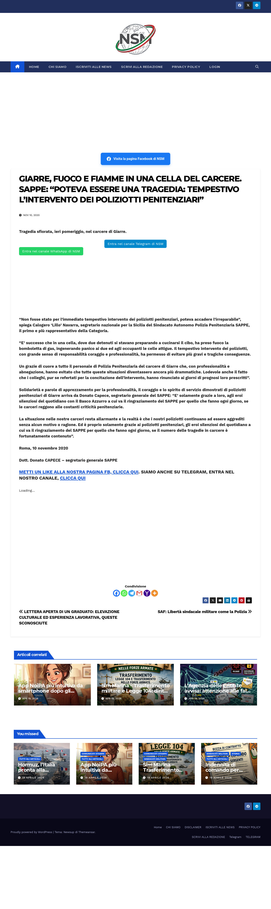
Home (158, 827)
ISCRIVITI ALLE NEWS (94, 67)
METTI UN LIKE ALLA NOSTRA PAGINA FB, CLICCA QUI (78, 471)
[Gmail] (139, 593)
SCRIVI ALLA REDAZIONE (142, 67)
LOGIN (214, 67)
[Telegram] (131, 593)
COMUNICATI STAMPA (93, 753)
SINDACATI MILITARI (154, 759)
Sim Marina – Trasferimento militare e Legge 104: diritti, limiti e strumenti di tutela (135, 690)
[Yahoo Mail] (147, 593)
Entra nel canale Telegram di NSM (135, 244)
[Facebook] (116, 593)
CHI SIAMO (57, 67)
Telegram (235, 837)
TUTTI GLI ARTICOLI (29, 759)
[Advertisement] (135, 104)
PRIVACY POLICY (186, 67)
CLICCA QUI (73, 478)
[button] (257, 67)
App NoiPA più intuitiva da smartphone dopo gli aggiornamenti (50, 690)
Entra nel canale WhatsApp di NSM (51, 251)
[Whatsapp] (124, 593)
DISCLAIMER (193, 827)
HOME (34, 67)
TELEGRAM (253, 837)
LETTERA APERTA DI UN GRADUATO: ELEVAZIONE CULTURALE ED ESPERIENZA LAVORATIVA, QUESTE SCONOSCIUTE (69, 617)
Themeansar (87, 832)
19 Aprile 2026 (33, 777)
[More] (154, 593)
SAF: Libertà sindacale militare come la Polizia (205, 611)
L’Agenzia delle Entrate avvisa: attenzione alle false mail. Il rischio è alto (218, 690)
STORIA (236, 753)
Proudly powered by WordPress (32, 832)
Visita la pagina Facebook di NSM (135, 159)
